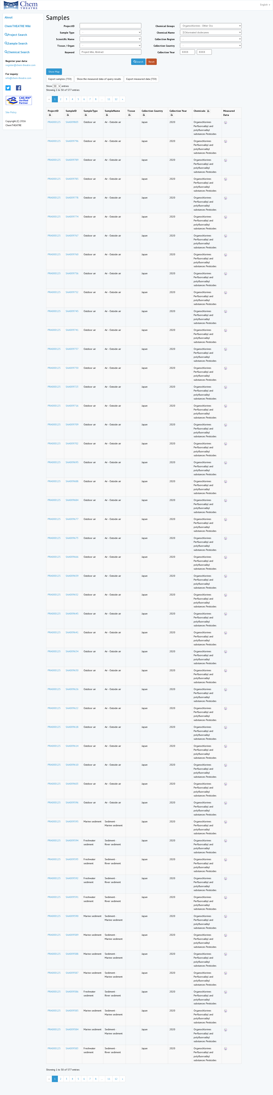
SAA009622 (72, 708)
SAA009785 (72, 178)
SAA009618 (72, 727)
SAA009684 (72, 500)
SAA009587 (72, 972)
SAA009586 (72, 991)
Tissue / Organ (65, 45)
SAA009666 (72, 556)
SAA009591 (72, 897)
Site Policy (11, 112)
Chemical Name (166, 32)
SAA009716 (72, 405)
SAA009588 (72, 953)
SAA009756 (72, 273)
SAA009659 (72, 575)
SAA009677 (72, 519)
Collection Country (164, 45)
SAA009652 (72, 594)
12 (116, 99)
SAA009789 (72, 159)
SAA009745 (72, 311)
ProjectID (69, 26)
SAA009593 (72, 859)
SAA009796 (72, 141)
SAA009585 (72, 1010)
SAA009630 (72, 670)
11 (108, 99)
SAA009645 (72, 613)
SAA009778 (72, 197)
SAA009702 (72, 443)
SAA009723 (72, 386)
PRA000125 (54, 122)
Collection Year (166, 52)
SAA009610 (72, 764)
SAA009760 (72, 254)
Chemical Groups (165, 26)
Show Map (54, 71)
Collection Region (165, 39)
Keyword (69, 52)
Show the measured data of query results (99, 79)
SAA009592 (72, 878)
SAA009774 (72, 216)
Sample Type (67, 32)
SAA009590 (72, 916)
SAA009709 (72, 424)
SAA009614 (72, 746)
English (265, 4)
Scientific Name (65, 39)
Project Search (16, 35)
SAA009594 (72, 840)
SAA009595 (72, 821)
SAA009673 (72, 538)
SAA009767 (72, 235)
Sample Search (16, 43)
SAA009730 (72, 367)
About (9, 17)
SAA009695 (72, 462)
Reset (151, 61)
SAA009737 (72, 349)
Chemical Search (17, 52)
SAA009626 (72, 689)
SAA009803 (72, 122)
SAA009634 (72, 651)
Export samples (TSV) (60, 79)
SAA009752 (72, 292)
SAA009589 (72, 934)
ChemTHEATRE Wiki (18, 26)
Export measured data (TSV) (141, 79)
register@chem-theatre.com (21, 65)
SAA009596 (72, 802)
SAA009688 (72, 481)
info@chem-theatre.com (18, 78)
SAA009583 (72, 1048)
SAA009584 (72, 1029)
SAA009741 (72, 330)
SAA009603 (72, 783)
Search (138, 61)
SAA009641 (72, 632)
